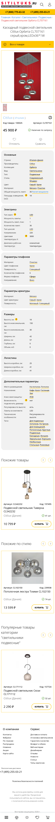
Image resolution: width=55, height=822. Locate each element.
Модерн (33, 181)
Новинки (7, 747)
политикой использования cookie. (28, 801)
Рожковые (44, 445)
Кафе (32, 390)
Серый (33, 184)
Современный (36, 178)
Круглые (46, 430)
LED (31, 214)
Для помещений (37, 427)
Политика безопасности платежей (27, 781)
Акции (6, 750)
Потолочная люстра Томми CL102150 (27, 591)
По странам (8, 741)
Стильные (34, 445)
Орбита (33, 167)
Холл (37, 390)
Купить (41, 524)
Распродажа (8, 744)
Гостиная (45, 390)
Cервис (35, 729)
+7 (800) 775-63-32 (15, 12)
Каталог (16, 17)
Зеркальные (35, 439)
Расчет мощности (40, 191)
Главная (5, 17)
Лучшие (44, 436)
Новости (34, 756)
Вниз (32, 280)
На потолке (35, 386)
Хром (39, 184)
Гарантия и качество (39, 741)
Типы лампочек (37, 763)
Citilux (8, 117)
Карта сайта (8, 753)
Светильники (29, 17)
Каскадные (34, 436)
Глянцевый (35, 269)
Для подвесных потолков (37, 422)
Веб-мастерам (36, 747)
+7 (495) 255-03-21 (40, 12)
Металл (33, 188)
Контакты (7, 734)
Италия (19, 118)
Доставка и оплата (38, 734)
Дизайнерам (36, 750)
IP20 (31, 397)
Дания (40, 160)
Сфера (32, 276)
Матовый (34, 303)
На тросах (43, 424)
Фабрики (7, 737)
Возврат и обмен (38, 744)
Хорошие (46, 439)
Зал (31, 393)
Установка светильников (41, 737)
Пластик (41, 188)
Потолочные (35, 430)
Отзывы (34, 753)
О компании (11, 729)
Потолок (45, 386)
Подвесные (44, 17)
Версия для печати (50, 117)
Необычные (35, 442)
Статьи (33, 759)
